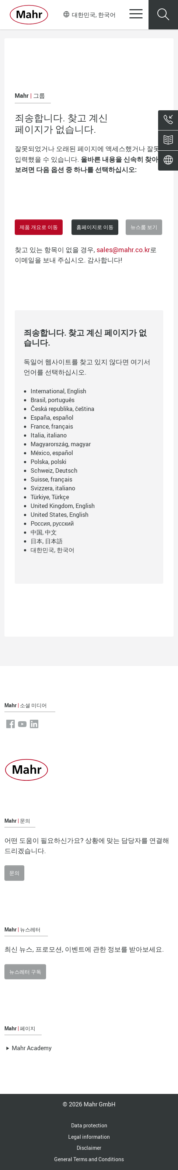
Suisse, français (51, 479)
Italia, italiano (49, 435)
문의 (14, 872)
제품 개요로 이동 (39, 226)
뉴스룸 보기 (143, 226)
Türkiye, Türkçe (50, 497)
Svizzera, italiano (53, 488)
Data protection (89, 1125)
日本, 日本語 (47, 541)
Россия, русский (52, 523)
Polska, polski (48, 462)
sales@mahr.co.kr (123, 249)
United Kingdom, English (63, 506)
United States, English (59, 515)
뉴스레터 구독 (25, 971)
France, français (52, 426)
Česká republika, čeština (62, 409)
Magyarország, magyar (61, 444)
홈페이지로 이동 (95, 226)
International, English (58, 391)
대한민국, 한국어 (89, 14)
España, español (52, 418)
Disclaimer (89, 1147)
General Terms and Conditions (89, 1159)
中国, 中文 (44, 532)
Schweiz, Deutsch (54, 470)
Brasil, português (52, 400)
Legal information (89, 1136)
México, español (52, 453)
